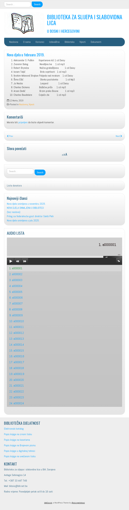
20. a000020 (16, 380)
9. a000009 (16, 315)
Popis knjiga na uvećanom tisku (20, 456)
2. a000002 (15, 274)
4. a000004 (15, 286)
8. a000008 (15, 309)
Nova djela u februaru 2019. (25, 54)
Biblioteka (69, 42)
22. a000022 (16, 391)
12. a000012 (16, 333)
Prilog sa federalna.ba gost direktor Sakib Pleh (30, 216)
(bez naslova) (13, 212)
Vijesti (82, 42)
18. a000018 (16, 368)
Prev (10, 136)
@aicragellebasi (78, 503)
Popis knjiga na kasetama (17, 440)
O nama (27, 42)
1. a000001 (15, 268)
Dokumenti (96, 42)
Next (119, 136)
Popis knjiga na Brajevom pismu (20, 445)
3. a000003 (15, 280)
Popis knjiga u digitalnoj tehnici (19, 451)
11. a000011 (16, 327)
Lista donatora (14, 185)
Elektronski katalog (14, 428)
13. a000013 (16, 339)
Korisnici (40, 42)
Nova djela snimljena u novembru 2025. (26, 204)
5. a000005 (15, 292)
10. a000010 (16, 321)
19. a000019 (16, 374)
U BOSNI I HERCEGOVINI (63, 31)
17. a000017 (16, 362)
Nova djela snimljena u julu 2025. (23, 220)
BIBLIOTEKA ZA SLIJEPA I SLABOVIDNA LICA (84, 20)
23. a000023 (16, 397)
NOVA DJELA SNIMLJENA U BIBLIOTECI (25, 208)
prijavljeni (23, 122)
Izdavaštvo (54, 42)
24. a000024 (16, 403)
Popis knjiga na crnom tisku (18, 434)
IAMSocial (48, 503)
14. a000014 (16, 344)
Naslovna (13, 42)
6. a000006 (16, 297)
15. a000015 (16, 350)
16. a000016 (16, 356)
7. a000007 (16, 303)
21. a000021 (16, 385)
